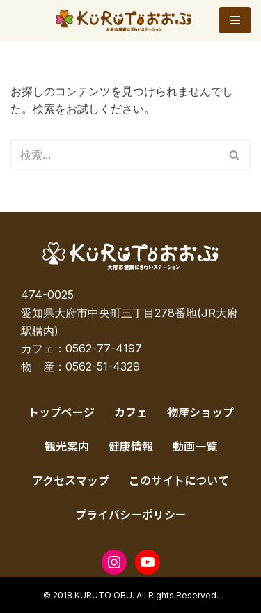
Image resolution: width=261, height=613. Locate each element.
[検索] (114, 154)
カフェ (131, 411)
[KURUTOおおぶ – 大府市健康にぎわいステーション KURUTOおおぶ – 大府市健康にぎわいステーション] (127, 20)
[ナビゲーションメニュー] (235, 20)
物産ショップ (200, 411)
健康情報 (131, 445)
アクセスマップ (70, 480)
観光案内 (67, 445)
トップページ (61, 411)
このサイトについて (179, 480)
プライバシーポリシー (131, 514)
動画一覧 (195, 445)
